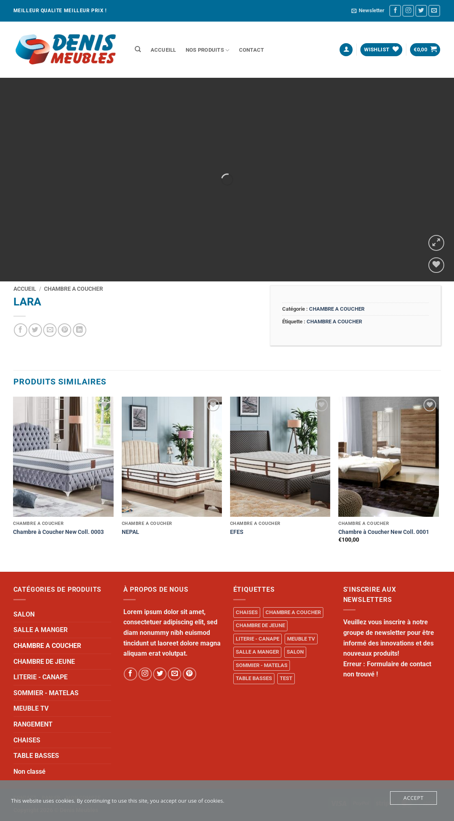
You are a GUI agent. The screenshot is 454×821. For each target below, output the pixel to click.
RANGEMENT (33, 724)
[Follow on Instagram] (408, 11)
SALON (24, 614)
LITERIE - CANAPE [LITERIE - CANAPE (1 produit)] (257, 639)
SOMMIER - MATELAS (46, 693)
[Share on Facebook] (20, 330)
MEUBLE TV (30, 708)
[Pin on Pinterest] (64, 330)
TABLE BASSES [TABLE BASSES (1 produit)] (254, 678)
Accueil (24, 288)
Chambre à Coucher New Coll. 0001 (383, 532)
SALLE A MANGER (40, 630)
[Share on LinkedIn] (79, 330)
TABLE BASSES (36, 756)
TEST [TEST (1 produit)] (286, 678)
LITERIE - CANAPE (40, 677)
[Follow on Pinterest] (189, 674)
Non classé (29, 771)
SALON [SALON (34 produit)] (295, 652)
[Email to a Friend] (50, 330)
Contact (251, 50)
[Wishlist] (436, 265)
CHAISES (26, 740)
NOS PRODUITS (208, 50)
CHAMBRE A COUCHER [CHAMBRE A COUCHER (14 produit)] (293, 612)
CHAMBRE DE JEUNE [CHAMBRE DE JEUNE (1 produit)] (260, 625)
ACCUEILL (163, 50)
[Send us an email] (434, 11)
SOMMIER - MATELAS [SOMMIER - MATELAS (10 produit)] (261, 665)
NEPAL (130, 532)
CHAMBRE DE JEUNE (44, 661)
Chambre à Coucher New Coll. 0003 (58, 532)
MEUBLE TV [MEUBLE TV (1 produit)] (301, 639)
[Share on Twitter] (35, 330)
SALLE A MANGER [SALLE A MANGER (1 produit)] (257, 652)
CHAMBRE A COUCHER (73, 288)
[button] (367, 10)
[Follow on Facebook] (395, 11)
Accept (413, 797)
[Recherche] (138, 49)
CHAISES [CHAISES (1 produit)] (247, 612)
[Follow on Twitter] (421, 11)
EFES (236, 532)
